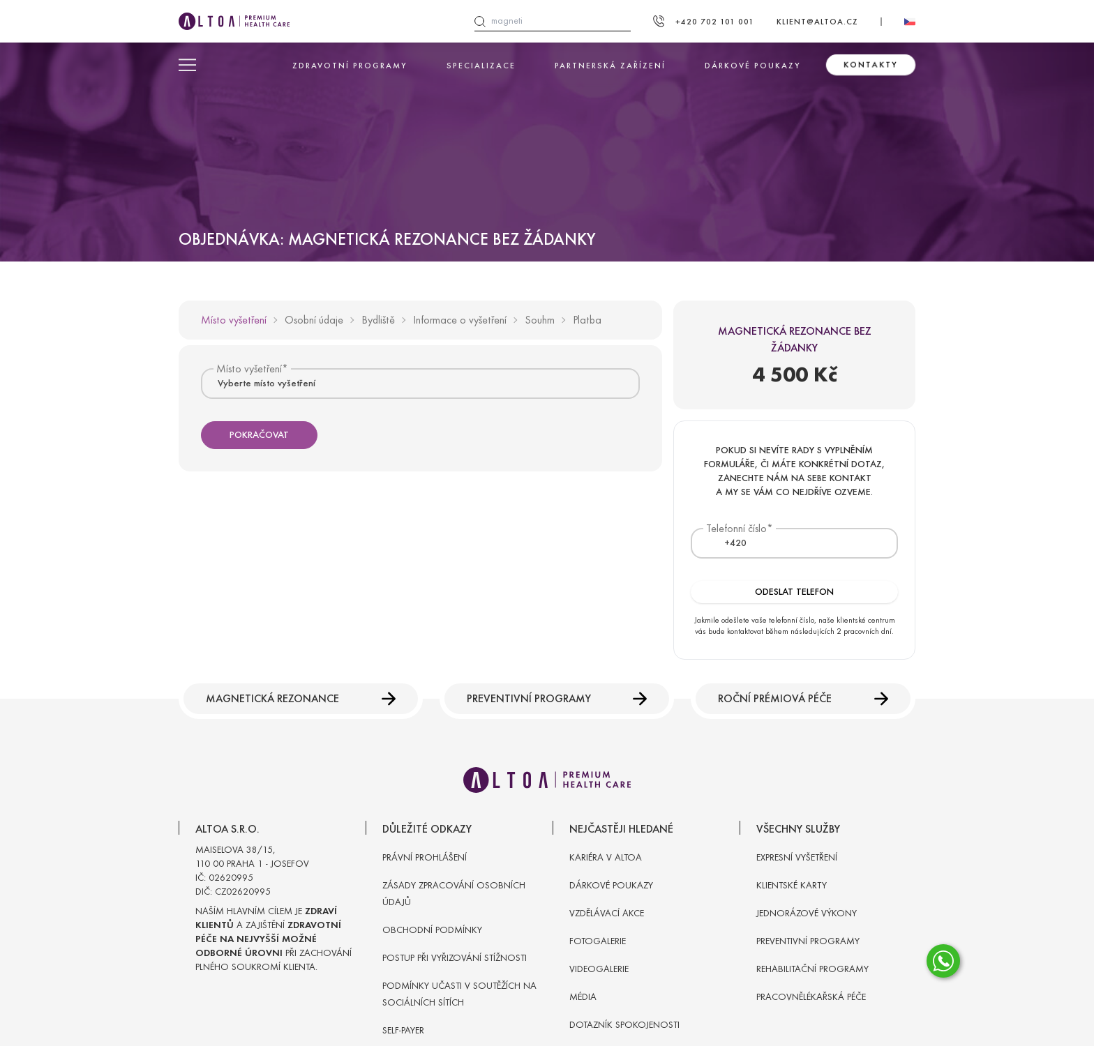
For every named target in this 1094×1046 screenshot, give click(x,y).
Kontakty (871, 65)
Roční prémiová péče (803, 698)
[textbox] (727, 543)
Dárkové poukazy (753, 65)
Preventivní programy (557, 698)
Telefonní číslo (736, 528)
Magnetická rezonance (301, 698)
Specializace (481, 65)
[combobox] (420, 383)
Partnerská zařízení (610, 65)
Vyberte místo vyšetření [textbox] (266, 383)
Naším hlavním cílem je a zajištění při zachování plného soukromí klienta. (273, 939)
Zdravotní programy (349, 65)
